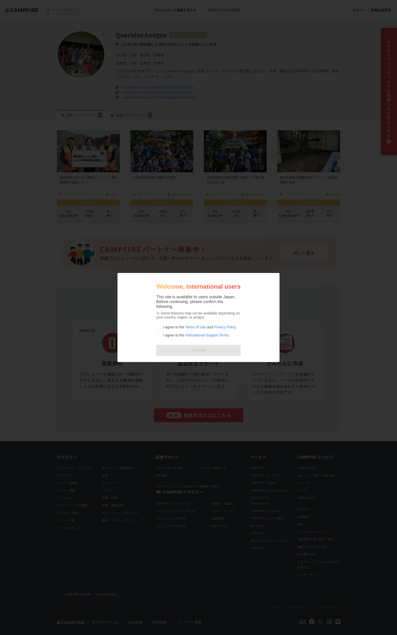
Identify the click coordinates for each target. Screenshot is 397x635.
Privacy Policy (225, 327)
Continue (198, 350)
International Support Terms (207, 335)
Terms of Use (195, 327)
